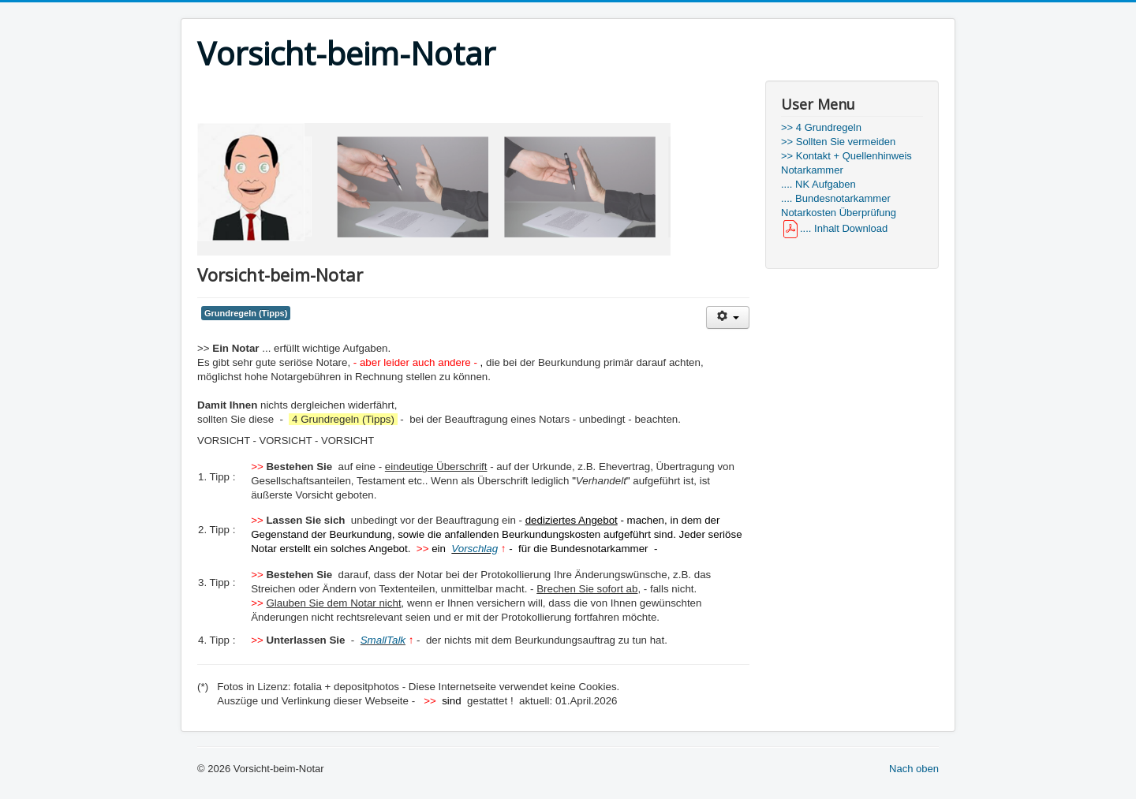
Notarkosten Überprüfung (838, 212)
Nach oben (914, 769)
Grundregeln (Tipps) (245, 313)
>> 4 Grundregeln (821, 127)
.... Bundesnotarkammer (836, 198)
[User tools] (727, 317)
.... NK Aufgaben (818, 184)
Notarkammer (812, 170)
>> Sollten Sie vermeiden (838, 141)
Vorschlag (474, 548)
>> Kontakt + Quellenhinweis (846, 156)
